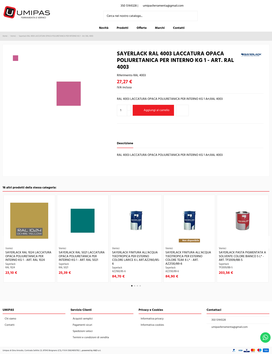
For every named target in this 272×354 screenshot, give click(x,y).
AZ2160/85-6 (119, 271)
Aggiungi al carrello (153, 110)
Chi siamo (10, 319)
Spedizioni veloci (83, 331)
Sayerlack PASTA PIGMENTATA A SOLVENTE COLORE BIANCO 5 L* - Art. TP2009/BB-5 (242, 256)
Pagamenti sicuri (82, 325)
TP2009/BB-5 (225, 268)
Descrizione (125, 143)
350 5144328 (218, 320)
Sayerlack (10, 264)
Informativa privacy (152, 319)
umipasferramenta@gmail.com (229, 327)
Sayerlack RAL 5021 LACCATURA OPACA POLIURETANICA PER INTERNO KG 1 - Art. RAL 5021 (82, 256)
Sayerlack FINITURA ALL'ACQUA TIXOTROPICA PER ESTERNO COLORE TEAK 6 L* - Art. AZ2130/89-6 (188, 258)
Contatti (10, 325)
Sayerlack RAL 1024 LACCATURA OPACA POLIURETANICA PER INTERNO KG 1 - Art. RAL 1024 (28, 256)
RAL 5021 (63, 268)
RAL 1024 (10, 268)
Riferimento (125, 75)
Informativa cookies (152, 325)
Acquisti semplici (83, 319)
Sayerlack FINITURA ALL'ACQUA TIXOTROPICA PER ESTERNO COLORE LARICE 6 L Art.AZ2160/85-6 (136, 258)
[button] (123, 28)
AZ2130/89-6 (172, 271)
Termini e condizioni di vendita (91, 337)
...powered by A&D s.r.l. (91, 350)
